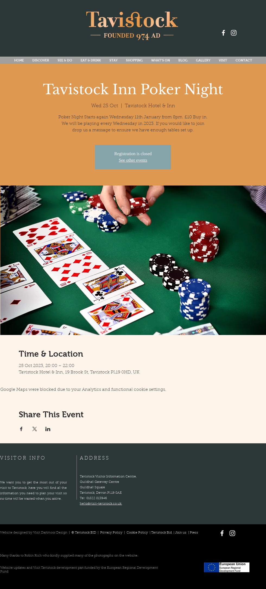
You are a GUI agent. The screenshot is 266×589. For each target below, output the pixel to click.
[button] (160, 60)
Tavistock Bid (162, 532)
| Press (192, 532)
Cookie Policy (137, 532)
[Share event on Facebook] (21, 429)
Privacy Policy (111, 532)
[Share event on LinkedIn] (47, 429)
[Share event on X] (34, 429)
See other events (133, 160)
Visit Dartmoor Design (50, 532)
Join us (180, 532)
